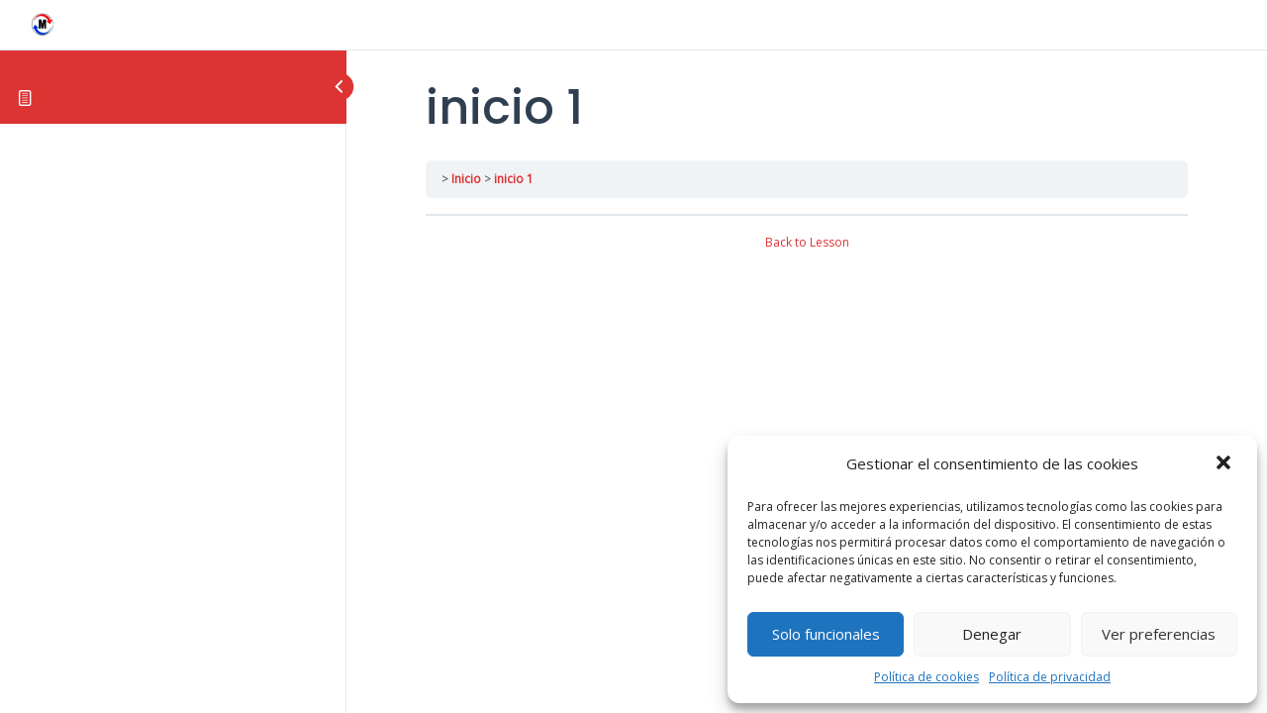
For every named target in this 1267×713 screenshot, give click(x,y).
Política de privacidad (1050, 676)
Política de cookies (926, 676)
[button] (1225, 464)
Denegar (992, 634)
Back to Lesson (807, 242)
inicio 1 (514, 178)
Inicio (466, 178)
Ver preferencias (1159, 634)
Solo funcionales (826, 634)
